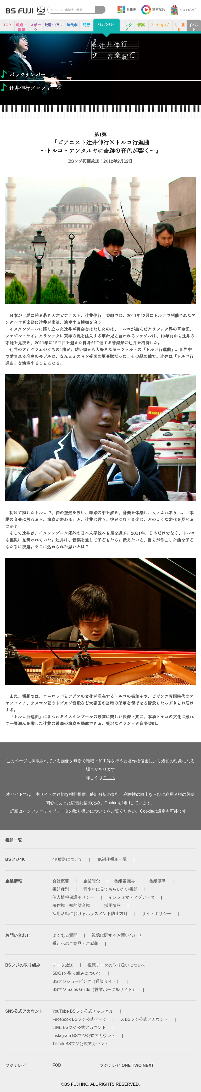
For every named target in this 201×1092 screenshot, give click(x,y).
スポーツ (35, 27)
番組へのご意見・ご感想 (75, 943)
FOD (56, 1065)
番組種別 (60, 889)
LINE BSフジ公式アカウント (79, 1027)
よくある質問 (64, 935)
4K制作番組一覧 (112, 859)
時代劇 (71, 25)
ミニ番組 (179, 27)
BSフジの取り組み (22, 965)
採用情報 (112, 905)
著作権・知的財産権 (71, 905)
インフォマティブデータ (46, 811)
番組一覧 (13, 840)
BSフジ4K (15, 859)
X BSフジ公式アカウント (144, 1019)
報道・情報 (21, 27)
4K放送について (67, 859)
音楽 (141, 25)
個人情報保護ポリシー (73, 897)
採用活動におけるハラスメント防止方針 (90, 913)
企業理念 (91, 881)
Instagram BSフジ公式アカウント (83, 1035)
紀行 (86, 25)
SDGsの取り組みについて (76, 973)
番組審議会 (124, 881)
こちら (109, 777)
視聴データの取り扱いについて (116, 965)
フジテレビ (15, 1065)
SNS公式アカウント (24, 1011)
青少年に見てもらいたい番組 (110, 889)
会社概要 (60, 881)
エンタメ (126, 27)
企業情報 (13, 881)
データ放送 (62, 965)
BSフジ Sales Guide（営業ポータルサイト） (94, 989)
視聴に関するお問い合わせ (117, 935)
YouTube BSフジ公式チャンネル (82, 1011)
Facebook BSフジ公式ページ (79, 1019)
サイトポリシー (156, 913)
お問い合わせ (17, 935)
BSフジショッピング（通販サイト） (86, 981)
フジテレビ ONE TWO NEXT (126, 1065)
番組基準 (157, 881)
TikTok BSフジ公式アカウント (80, 1043)
